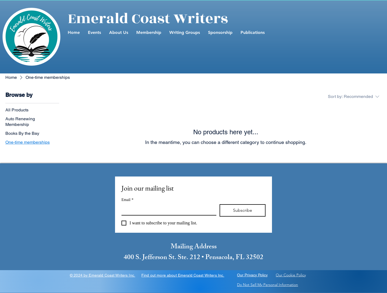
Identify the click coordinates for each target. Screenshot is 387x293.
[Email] (167, 209)
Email (127, 199)
